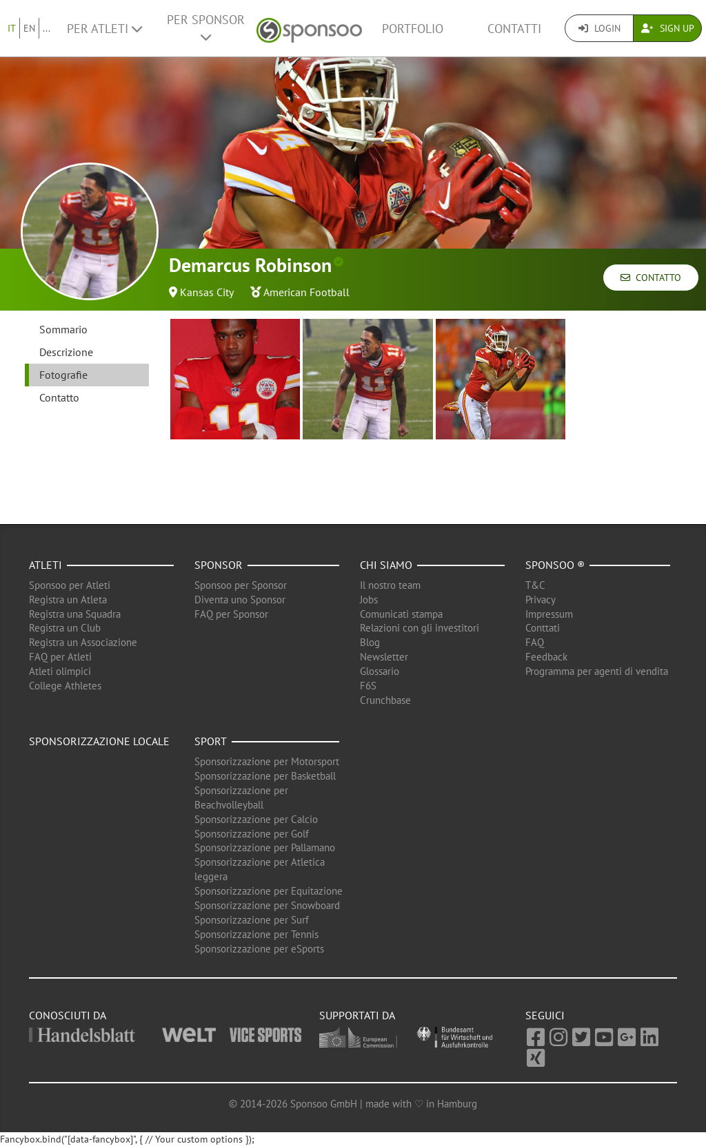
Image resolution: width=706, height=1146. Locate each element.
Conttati (542, 627)
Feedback (546, 656)
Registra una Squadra (75, 614)
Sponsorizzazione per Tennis (256, 934)
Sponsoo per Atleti (69, 585)
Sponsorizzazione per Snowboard (267, 905)
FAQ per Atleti (60, 656)
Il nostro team (390, 585)
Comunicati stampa (401, 614)
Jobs (369, 599)
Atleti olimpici (60, 671)
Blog (370, 642)
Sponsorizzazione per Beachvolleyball (241, 797)
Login (599, 28)
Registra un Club (65, 627)
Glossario (379, 671)
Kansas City (207, 292)
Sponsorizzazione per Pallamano (264, 847)
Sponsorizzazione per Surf (251, 919)
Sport (210, 741)
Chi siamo (386, 565)
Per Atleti (104, 29)
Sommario (63, 329)
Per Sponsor (206, 27)
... (46, 28)
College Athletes (65, 685)
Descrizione (66, 352)
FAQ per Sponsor (231, 614)
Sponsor (218, 565)
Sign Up (667, 28)
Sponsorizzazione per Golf (251, 833)
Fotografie (63, 375)
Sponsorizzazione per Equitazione (268, 890)
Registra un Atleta (68, 599)
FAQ (534, 642)
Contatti (514, 29)
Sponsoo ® (555, 565)
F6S (368, 685)
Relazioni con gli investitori (419, 627)
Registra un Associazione (83, 642)
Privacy (540, 599)
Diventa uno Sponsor (239, 599)
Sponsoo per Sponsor (240, 585)
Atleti (45, 565)
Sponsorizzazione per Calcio (256, 819)
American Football (306, 292)
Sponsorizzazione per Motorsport (266, 761)
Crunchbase (385, 700)
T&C (535, 585)
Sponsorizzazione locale (99, 741)
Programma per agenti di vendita (596, 671)
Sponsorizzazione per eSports (259, 948)
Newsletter (384, 656)
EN (29, 28)
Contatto (651, 277)
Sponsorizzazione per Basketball (265, 775)
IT (12, 28)
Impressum (549, 614)
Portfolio (412, 29)
